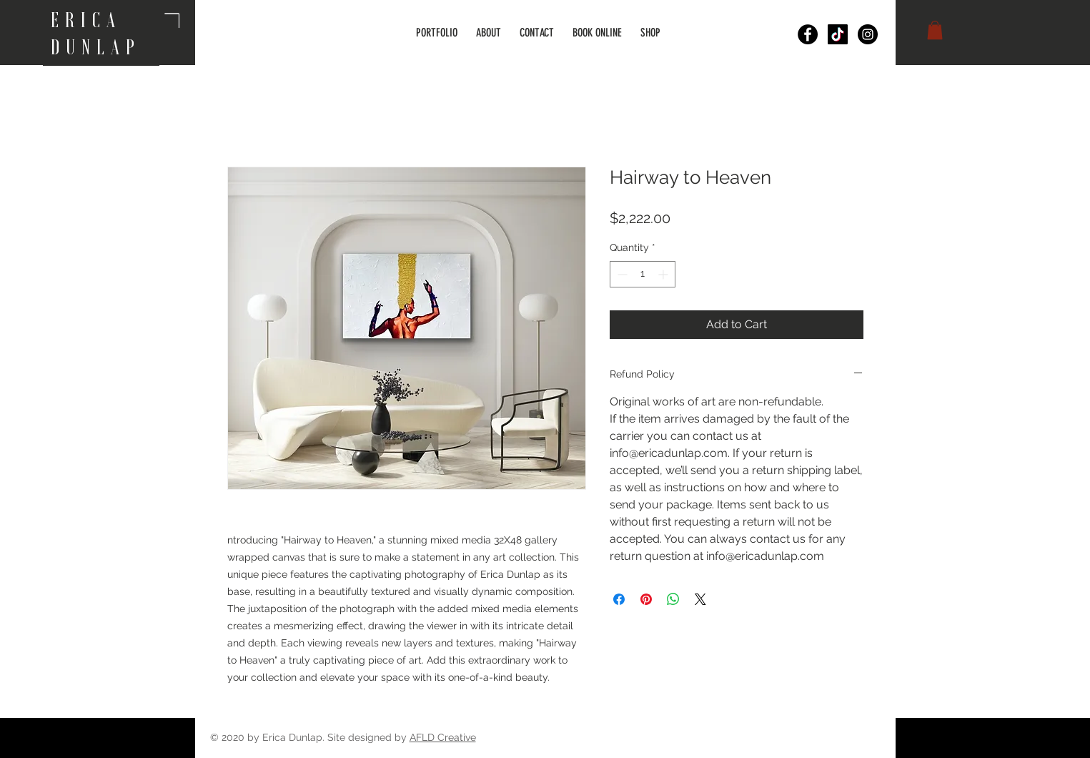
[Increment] (664, 274)
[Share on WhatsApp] (673, 599)
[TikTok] (838, 34)
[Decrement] (621, 274)
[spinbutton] (642, 274)
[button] (935, 30)
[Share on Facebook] (619, 599)
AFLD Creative (443, 737)
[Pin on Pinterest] (646, 599)
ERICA (91, 20)
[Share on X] (700, 599)
